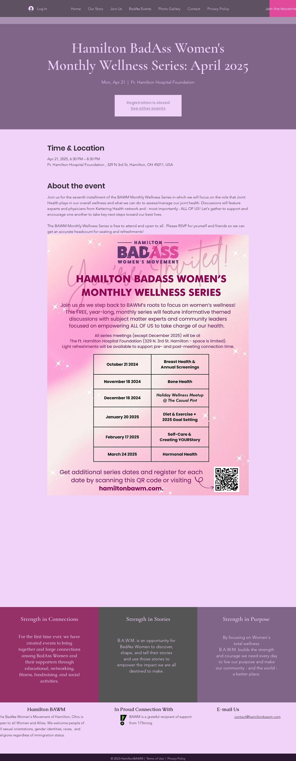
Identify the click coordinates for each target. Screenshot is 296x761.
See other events (148, 108)
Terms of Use (155, 758)
